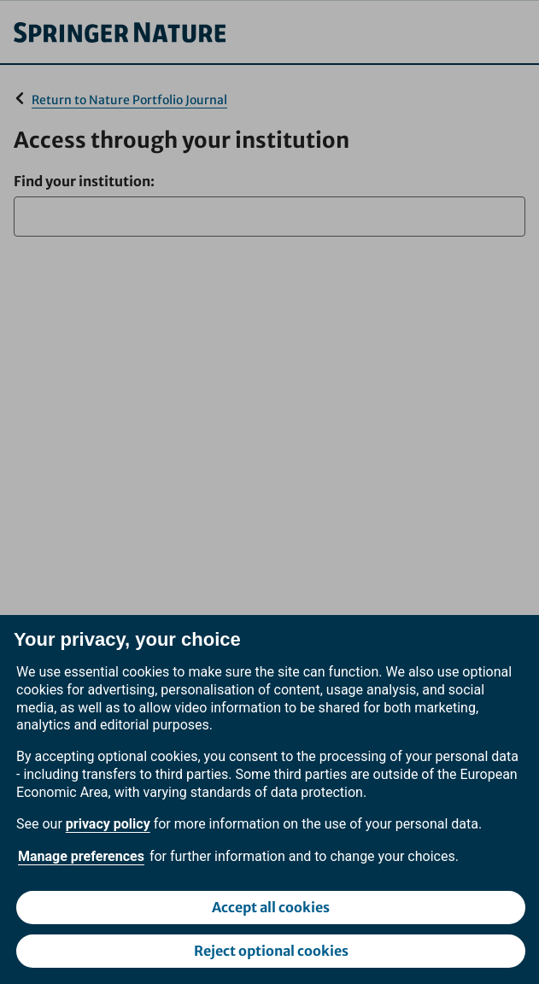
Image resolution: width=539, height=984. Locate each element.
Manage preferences (81, 856)
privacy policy (108, 824)
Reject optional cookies (271, 950)
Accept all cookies (271, 907)
